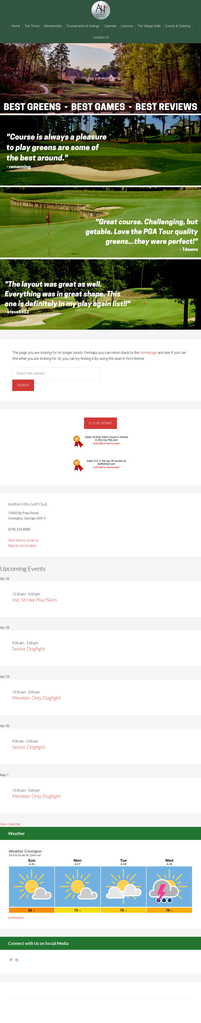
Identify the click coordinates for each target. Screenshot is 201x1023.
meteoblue (16, 918)
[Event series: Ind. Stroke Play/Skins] (42, 594)
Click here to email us (23, 540)
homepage (148, 352)
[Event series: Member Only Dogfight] (42, 692)
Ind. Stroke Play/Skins (34, 600)
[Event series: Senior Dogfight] (40, 643)
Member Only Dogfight (36, 698)
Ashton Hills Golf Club (100, 10)
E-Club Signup (100, 423)
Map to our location (22, 546)
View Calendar (10, 824)
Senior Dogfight (28, 649)
